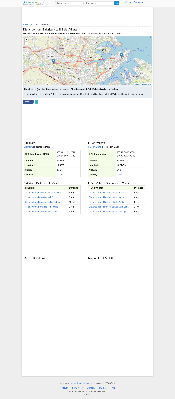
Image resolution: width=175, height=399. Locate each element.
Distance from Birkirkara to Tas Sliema (42, 192)
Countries (138, 2)
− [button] (26, 43)
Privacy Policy (78, 388)
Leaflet (137, 84)
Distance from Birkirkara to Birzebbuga (42, 202)
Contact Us (91, 388)
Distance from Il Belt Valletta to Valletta (107, 192)
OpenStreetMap (146, 84)
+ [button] (26, 40)
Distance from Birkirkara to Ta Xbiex (41, 211)
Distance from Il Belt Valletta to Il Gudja (107, 211)
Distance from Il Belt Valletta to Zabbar (107, 202)
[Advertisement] (87, 14)
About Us (66, 388)
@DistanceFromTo (107, 388)
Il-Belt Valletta (94, 147)
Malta (59, 174)
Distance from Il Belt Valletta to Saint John (109, 207)
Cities (128, 2)
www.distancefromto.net (82, 383)
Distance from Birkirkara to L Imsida (41, 207)
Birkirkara (28, 147)
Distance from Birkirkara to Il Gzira (40, 197)
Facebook (28, 102)
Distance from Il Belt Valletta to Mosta (106, 197)
